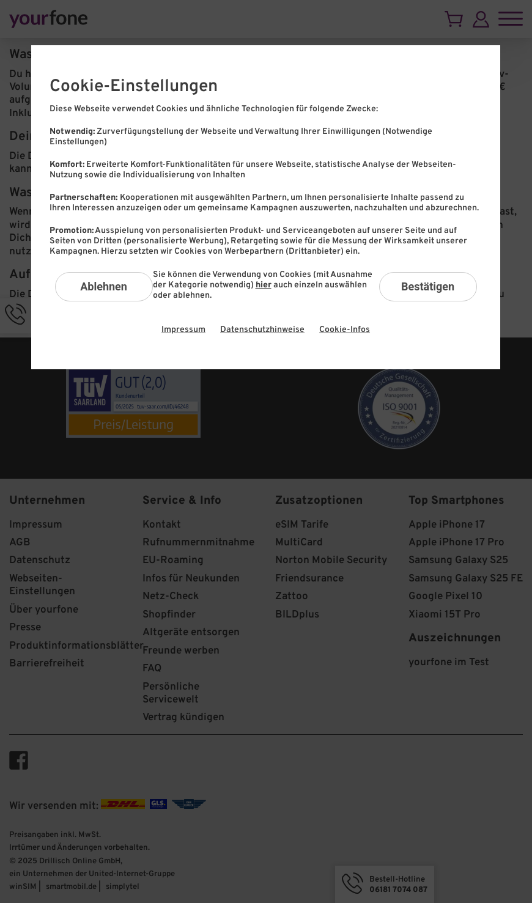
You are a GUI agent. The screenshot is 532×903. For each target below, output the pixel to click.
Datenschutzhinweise (262, 330)
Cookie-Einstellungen (134, 87)
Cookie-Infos (344, 330)
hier (264, 285)
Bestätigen (427, 286)
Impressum (183, 330)
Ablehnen (103, 286)
